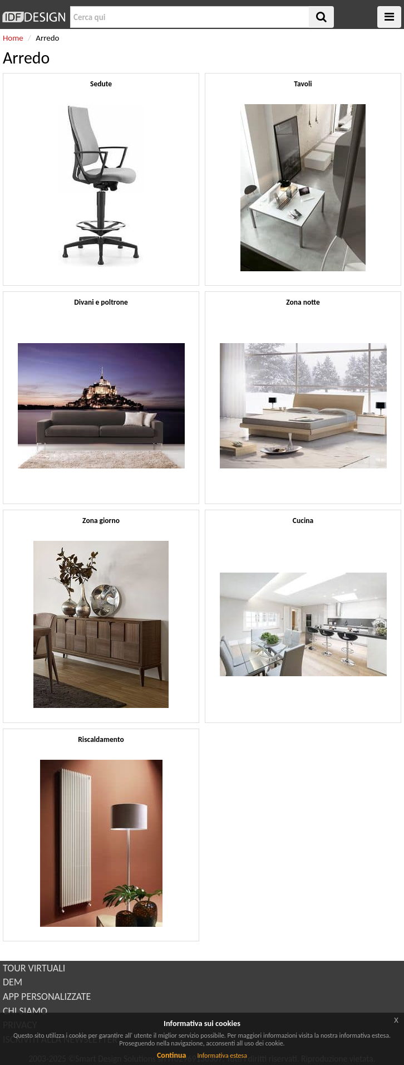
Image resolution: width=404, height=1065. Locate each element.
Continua (171, 1055)
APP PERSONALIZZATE (47, 996)
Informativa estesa (222, 1055)
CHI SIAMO (25, 1011)
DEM (12, 982)
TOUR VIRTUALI (34, 968)
